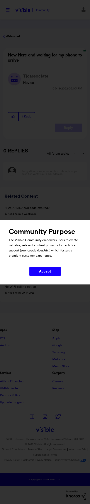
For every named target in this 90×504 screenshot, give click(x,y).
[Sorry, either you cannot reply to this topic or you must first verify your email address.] (50, 171)
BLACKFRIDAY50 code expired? (27, 208)
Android (5, 345)
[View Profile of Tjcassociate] (35, 76)
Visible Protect (10, 388)
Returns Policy (10, 395)
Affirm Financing (12, 381)
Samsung (58, 352)
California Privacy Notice (37, 460)
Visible (32, 10)
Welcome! (13, 36)
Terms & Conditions (13, 449)
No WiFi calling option (20, 286)
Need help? (14, 214)
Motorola (58, 359)
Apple (56, 338)
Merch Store (61, 366)
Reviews (58, 388)
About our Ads (77, 449)
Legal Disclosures (56, 449)
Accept (45, 271)
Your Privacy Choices (70, 460)
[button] (13, 116)
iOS (2, 338)
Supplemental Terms (45, 454)
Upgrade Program (12, 402)
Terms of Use (35, 449)
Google (57, 345)
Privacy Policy (12, 460)
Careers (57, 381)
